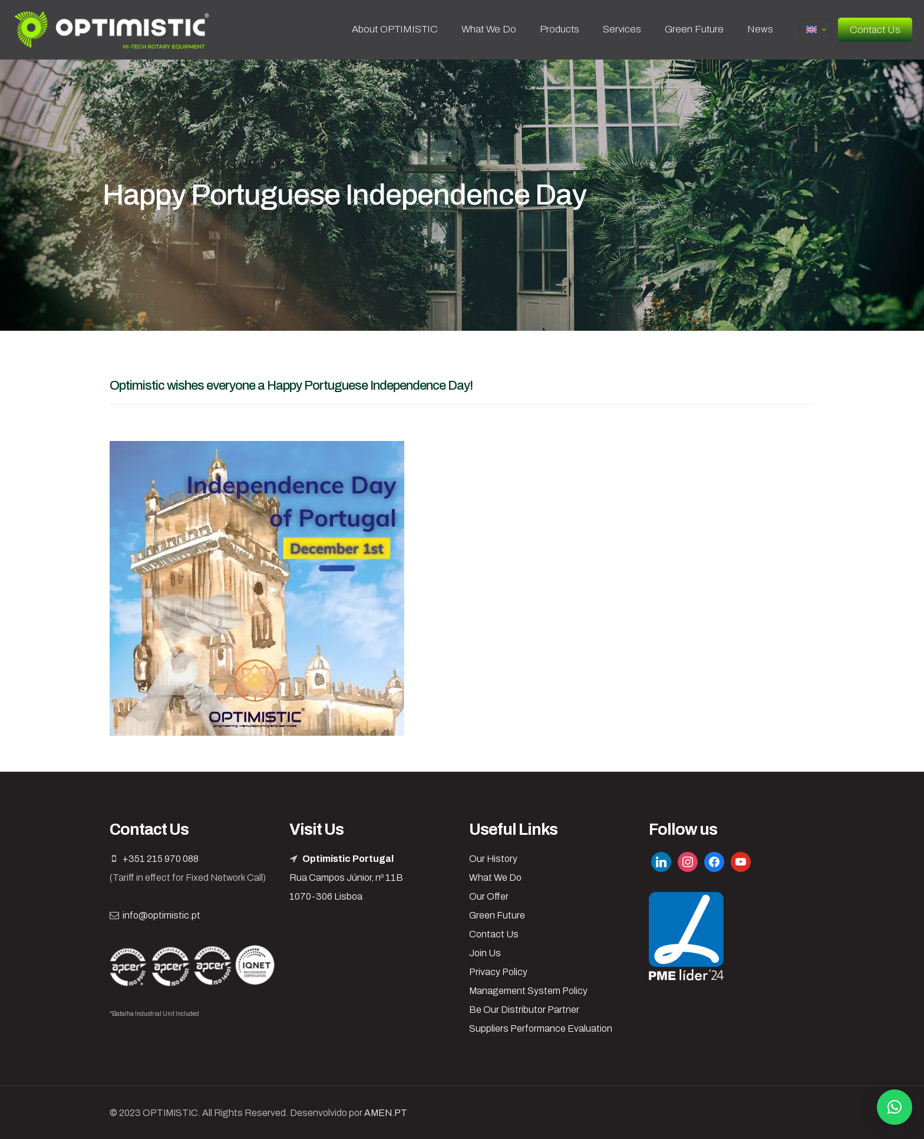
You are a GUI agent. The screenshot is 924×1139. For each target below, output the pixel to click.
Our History (493, 859)
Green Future (497, 915)
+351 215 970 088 (161, 859)
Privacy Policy (498, 972)
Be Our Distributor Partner (524, 1010)
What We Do (495, 878)
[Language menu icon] (816, 29)
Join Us (485, 953)
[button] (894, 1107)
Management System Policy (528, 991)
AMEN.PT (385, 1113)
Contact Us (875, 29)
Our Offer (489, 896)
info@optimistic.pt (161, 915)
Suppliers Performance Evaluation (540, 1028)
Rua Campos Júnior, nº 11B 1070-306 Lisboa (346, 877)
